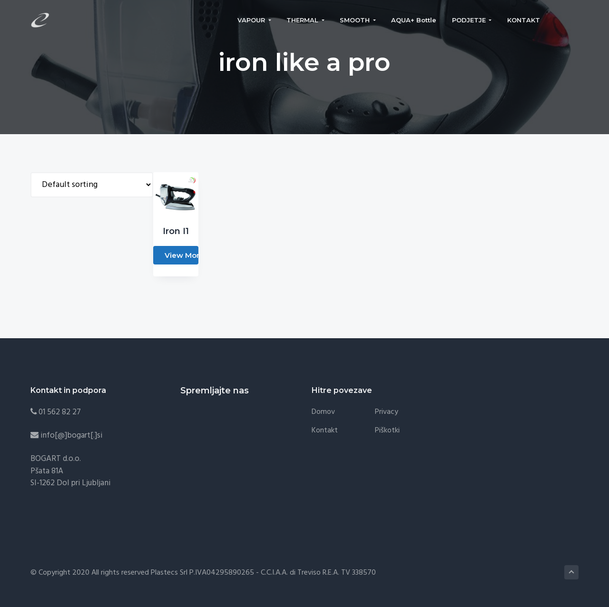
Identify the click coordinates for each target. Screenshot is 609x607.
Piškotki (387, 431)
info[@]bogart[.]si (71, 435)
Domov (323, 412)
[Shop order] (91, 184)
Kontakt (325, 431)
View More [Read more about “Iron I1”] (181, 255)
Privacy (386, 412)
